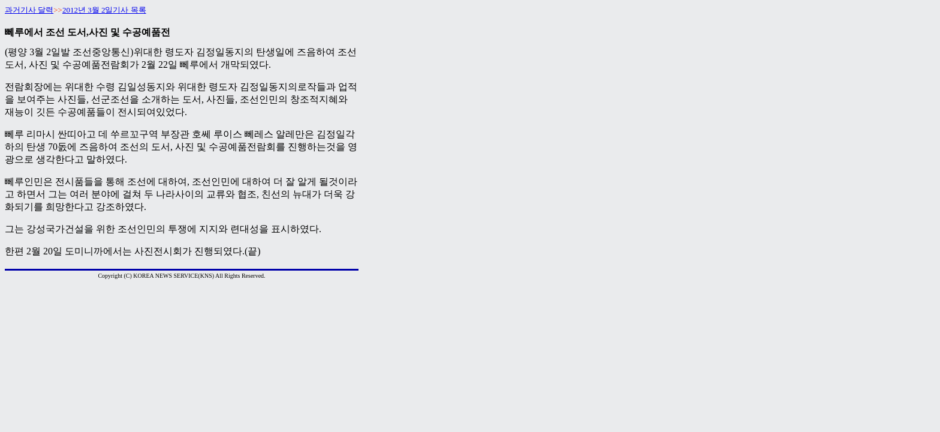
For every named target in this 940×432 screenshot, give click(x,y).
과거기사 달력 (29, 9)
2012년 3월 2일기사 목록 (104, 9)
